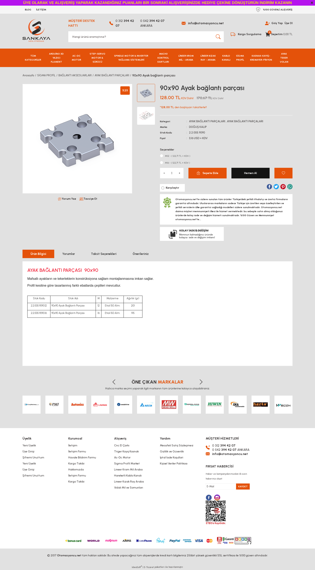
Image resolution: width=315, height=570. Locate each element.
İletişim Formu (77, 451)
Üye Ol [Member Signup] (288, 23)
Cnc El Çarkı (121, 445)
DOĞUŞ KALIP (198, 127)
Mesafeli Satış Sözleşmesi (176, 445)
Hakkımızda (76, 469)
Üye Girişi (28, 451)
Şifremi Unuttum (33, 457)
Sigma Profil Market (127, 463)
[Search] (146, 36)
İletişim (72, 445)
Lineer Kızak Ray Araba (129, 481)
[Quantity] (171, 173)
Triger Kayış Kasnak (126, 451)
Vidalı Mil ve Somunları (128, 487)
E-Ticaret (149, 567)
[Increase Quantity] (179, 173)
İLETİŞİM (41, 9)
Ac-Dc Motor (122, 457)
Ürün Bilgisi (38, 254)
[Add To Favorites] (283, 173)
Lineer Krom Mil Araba (128, 469)
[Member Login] (266, 23)
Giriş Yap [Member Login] (276, 23)
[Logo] (36, 30)
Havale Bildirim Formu (82, 457)
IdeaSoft (137, 567)
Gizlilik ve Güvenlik (172, 451)
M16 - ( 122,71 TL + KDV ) (177, 162)
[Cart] (278, 34)
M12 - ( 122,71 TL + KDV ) (177, 156)
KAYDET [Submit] (243, 486)
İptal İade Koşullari (171, 457)
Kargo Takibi (76, 463)
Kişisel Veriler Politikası (173, 463)
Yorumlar (68, 254)
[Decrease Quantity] (164, 173)
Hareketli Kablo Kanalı (128, 475)
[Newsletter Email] (228, 486)
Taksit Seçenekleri (104, 254)
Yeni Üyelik (29, 445)
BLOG (28, 9)
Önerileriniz (141, 254)
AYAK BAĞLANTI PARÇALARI (207, 121)
